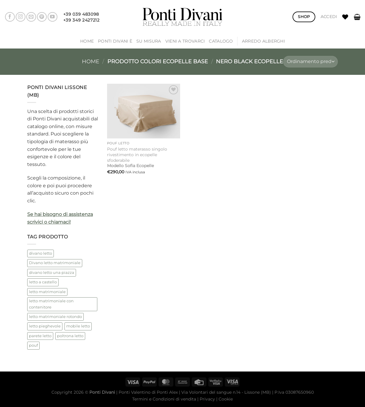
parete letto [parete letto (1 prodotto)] (40, 336)
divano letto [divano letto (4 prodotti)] (40, 253)
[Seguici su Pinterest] (42, 17)
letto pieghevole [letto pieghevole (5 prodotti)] (45, 326)
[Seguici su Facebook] (10, 17)
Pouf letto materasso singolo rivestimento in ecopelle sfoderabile (137, 157)
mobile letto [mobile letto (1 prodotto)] (78, 326)
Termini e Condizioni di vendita (164, 399)
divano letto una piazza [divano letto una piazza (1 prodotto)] (51, 272)
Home (87, 41)
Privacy (207, 399)
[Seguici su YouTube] (52, 17)
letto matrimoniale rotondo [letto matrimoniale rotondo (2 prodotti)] (55, 316)
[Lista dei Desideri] (345, 16)
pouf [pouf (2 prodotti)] (33, 345)
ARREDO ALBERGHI (263, 41)
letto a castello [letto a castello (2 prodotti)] (43, 282)
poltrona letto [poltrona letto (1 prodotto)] (70, 336)
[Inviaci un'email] (31, 17)
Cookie (226, 399)
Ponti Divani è (115, 41)
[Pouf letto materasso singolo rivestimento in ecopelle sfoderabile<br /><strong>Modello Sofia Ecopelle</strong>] (143, 111)
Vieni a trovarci (185, 41)
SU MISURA (148, 41)
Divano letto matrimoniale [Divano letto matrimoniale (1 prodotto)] (54, 263)
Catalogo (221, 41)
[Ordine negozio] (310, 61)
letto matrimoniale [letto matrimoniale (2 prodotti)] (47, 292)
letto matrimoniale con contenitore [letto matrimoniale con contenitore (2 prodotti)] (51, 304)
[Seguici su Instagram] (20, 17)
